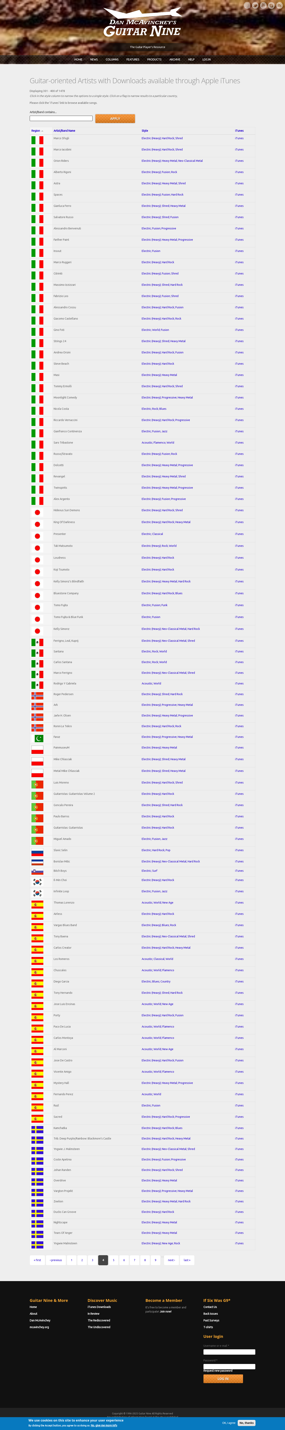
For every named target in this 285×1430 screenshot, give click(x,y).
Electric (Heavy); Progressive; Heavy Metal (167, 397)
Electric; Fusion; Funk (154, 605)
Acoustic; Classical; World (157, 959)
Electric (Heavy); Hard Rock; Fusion (162, 307)
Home (78, 59)
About (33, 1313)
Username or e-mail (216, 1345)
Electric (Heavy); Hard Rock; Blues (162, 593)
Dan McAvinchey (40, 1320)
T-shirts (208, 1327)
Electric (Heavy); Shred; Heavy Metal (164, 205)
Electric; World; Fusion (155, 329)
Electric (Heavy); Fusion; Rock (159, 172)
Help (191, 59)
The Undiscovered (99, 1327)
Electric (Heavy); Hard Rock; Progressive (166, 420)
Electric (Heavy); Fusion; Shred (160, 273)
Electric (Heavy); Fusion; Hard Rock (162, 194)
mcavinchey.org (39, 1327)
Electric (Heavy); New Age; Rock (161, 1243)
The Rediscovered (99, 1320)
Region (37, 130)
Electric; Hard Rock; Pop (156, 850)
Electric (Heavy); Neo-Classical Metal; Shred (168, 640)
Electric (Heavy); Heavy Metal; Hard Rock (166, 581)
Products (154, 59)
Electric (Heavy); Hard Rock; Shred (162, 138)
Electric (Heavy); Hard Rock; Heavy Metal (166, 522)
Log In (206, 59)
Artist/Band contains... (43, 112)
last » (187, 1260)
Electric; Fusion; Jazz (154, 431)
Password (210, 1360)
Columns (112, 59)
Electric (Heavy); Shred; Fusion (160, 217)
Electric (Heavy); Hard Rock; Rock (161, 318)
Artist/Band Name (64, 130)
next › (171, 1260)
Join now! (165, 1311)
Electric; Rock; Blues (154, 408)
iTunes (239, 130)
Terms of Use (163, 1420)
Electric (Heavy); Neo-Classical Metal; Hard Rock (171, 628)
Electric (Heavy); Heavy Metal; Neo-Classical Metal (172, 160)
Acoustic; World (151, 683)
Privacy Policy (190, 1420)
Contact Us (210, 1307)
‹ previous (56, 1260)
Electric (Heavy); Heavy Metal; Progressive (167, 239)
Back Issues (210, 1313)
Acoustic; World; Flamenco (158, 970)
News (94, 59)
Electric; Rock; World (154, 651)
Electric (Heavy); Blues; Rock (159, 925)
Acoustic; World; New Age (157, 902)
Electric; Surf (149, 870)
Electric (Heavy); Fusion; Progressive (164, 499)
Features (132, 59)
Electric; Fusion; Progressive (159, 228)
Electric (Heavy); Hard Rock (158, 262)
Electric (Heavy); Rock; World (159, 545)
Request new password (217, 1370)
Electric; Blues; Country (156, 981)
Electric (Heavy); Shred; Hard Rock (162, 284)
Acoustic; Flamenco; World (158, 442)
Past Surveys (211, 1320)
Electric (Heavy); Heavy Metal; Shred (164, 183)
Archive (174, 59)
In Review (93, 1313)
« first (37, 1260)
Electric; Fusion (151, 251)
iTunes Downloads (99, 1307)
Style (145, 130)
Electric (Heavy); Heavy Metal (159, 375)
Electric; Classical (152, 534)
